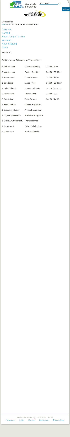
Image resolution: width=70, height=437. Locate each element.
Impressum (44, 420)
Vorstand (6, 40)
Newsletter (10, 420)
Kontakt (6, 33)
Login (21, 420)
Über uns (6, 29)
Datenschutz (58, 420)
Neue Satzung (9, 43)
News (5, 47)
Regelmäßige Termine (13, 36)
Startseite (6, 24)
